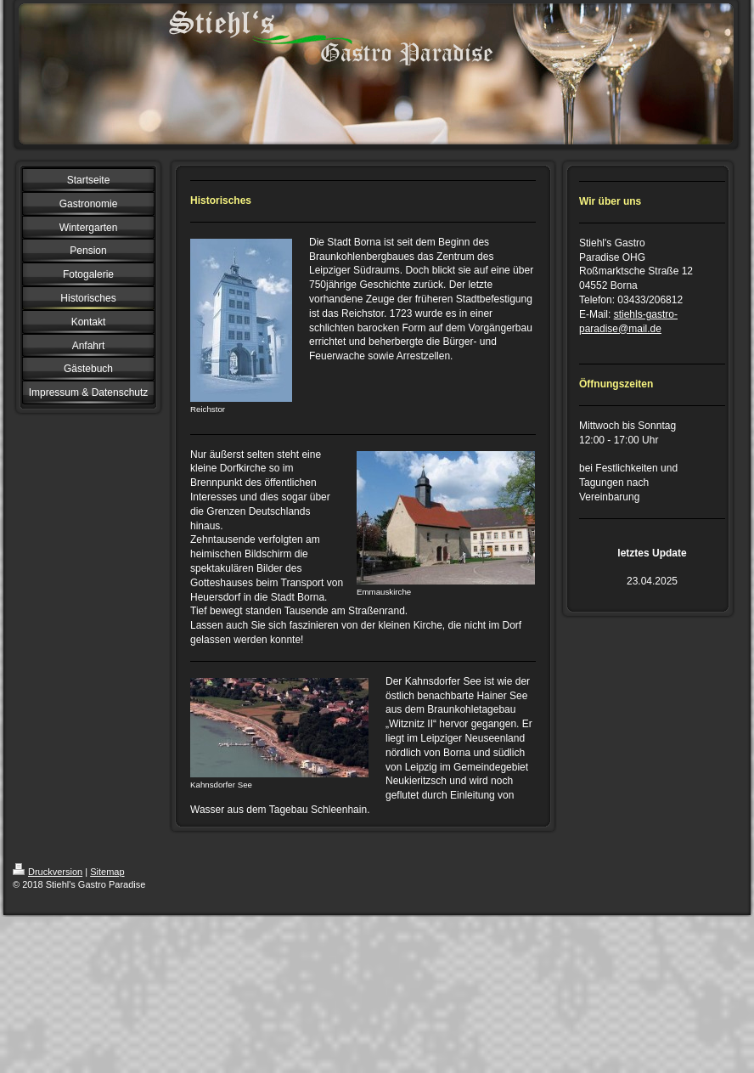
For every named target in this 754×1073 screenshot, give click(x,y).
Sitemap (107, 872)
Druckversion (47, 872)
